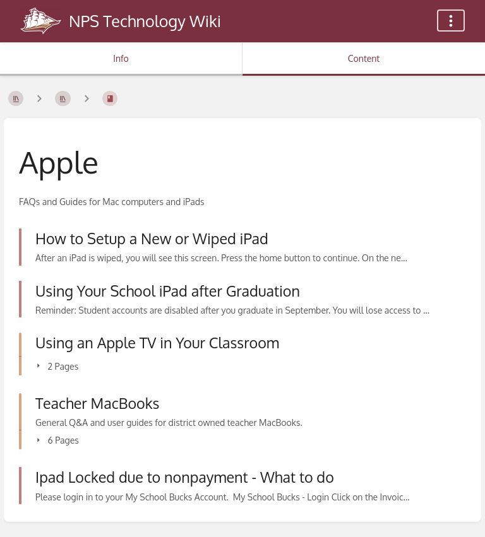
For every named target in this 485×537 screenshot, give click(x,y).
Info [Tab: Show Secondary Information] (121, 58)
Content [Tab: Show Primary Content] (364, 58)
